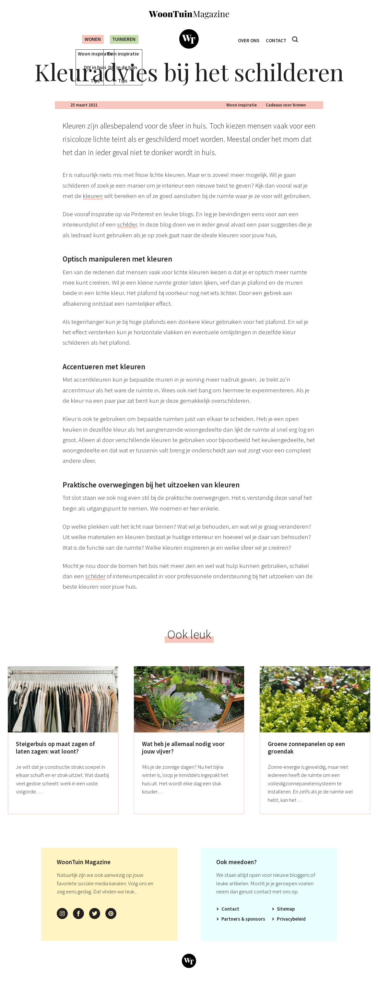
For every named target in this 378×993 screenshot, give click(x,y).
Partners (230, 928)
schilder (127, 234)
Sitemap (286, 918)
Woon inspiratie (241, 114)
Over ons (247, 39)
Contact (277, 39)
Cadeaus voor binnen (286, 114)
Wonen (88, 39)
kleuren (93, 205)
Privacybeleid (291, 928)
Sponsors (255, 928)
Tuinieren (123, 39)
